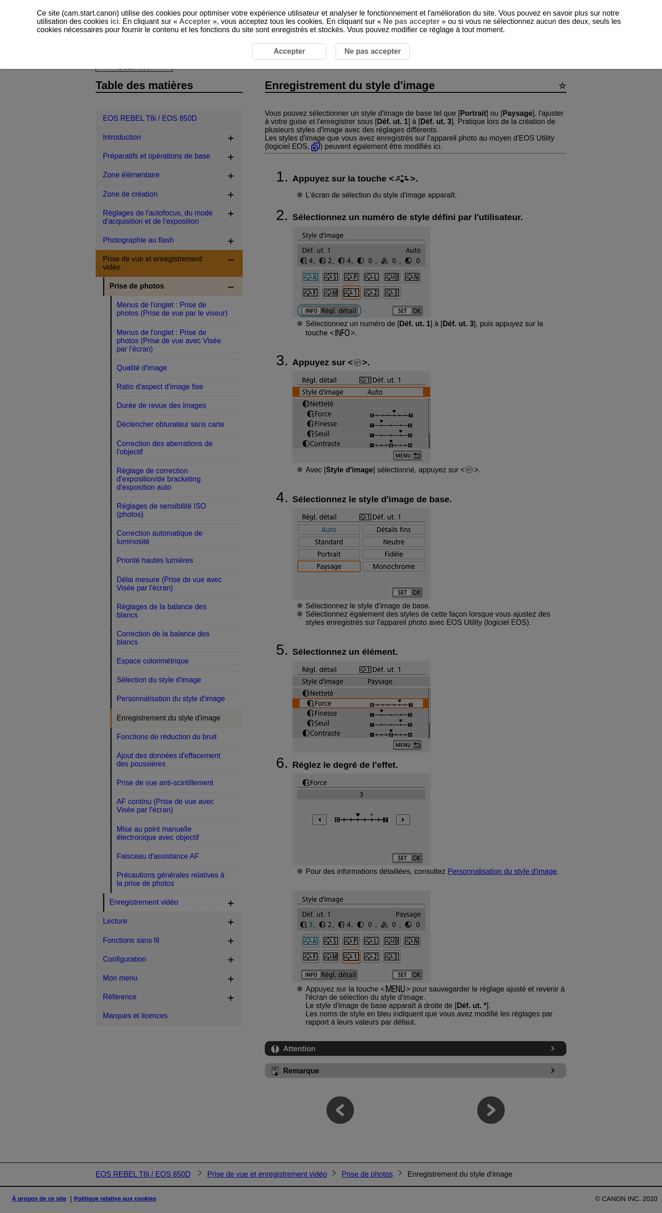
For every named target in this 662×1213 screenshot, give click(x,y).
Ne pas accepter (411, 21)
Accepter (195, 21)
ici (114, 21)
